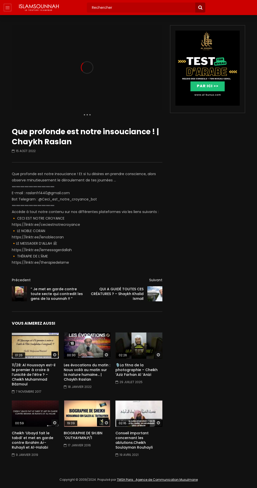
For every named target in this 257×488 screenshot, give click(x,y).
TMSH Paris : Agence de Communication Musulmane (157, 479)
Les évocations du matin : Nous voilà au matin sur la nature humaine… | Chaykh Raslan (87, 372)
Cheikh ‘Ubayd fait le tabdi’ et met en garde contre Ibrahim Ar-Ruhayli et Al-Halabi (32, 440)
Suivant (155, 280)
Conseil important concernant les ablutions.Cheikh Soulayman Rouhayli (134, 440)
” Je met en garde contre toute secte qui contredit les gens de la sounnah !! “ (57, 294)
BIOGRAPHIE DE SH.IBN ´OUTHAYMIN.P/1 (83, 435)
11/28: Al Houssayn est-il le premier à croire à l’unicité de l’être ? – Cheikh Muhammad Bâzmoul (33, 375)
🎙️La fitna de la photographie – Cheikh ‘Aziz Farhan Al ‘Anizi (136, 370)
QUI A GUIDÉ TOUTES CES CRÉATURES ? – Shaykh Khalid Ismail (117, 294)
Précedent (21, 280)
